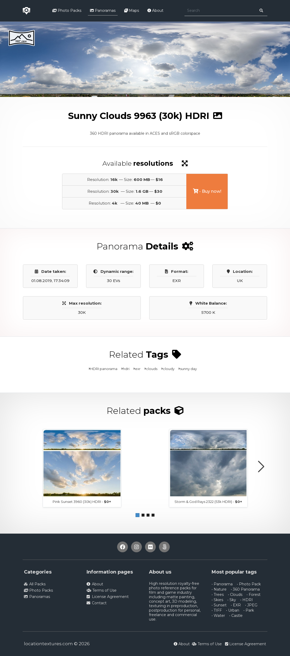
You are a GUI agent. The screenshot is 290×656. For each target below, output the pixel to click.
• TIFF (217, 610)
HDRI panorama (103, 369)
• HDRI (246, 599)
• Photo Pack (249, 584)
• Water (218, 615)
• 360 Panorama (245, 589)
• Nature (219, 589)
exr (138, 369)
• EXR (236, 605)
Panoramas (103, 10)
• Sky (231, 599)
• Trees (218, 594)
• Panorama (222, 584)
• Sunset (219, 605)
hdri (126, 369)
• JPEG (251, 605)
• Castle (236, 615)
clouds (151, 369)
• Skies (217, 599)
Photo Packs (66, 10)
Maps (131, 10)
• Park (248, 610)
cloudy (168, 369)
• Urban (232, 610)
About (155, 10)
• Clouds (235, 594)
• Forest (254, 594)
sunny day (188, 369)
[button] (137, 515)
